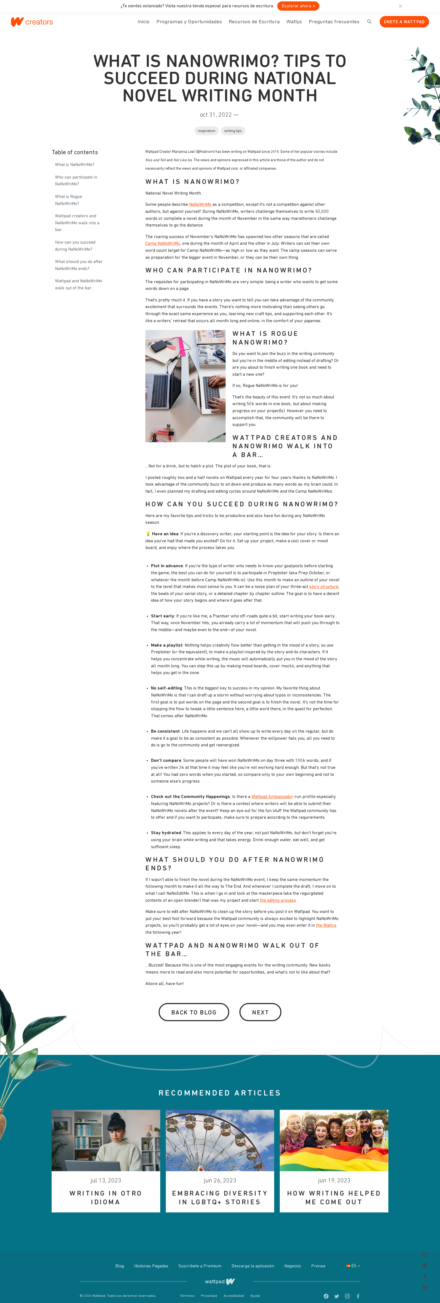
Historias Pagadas (151, 1260)
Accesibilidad (234, 1290)
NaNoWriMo (200, 199)
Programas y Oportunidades (189, 22)
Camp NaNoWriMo (162, 238)
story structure (323, 581)
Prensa (318, 1260)
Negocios (293, 1260)
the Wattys (326, 920)
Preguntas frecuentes (334, 25)
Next (260, 1007)
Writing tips (233, 125)
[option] (106, 1155)
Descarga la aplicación (253, 1260)
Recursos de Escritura (254, 22)
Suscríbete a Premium (200, 1260)
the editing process (278, 895)
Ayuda (255, 1290)
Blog (120, 1260)
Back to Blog (194, 1007)
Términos (187, 1290)
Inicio (144, 25)
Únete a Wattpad (404, 22)
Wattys (294, 25)
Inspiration (206, 125)
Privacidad (209, 1290)
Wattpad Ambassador (272, 791)
